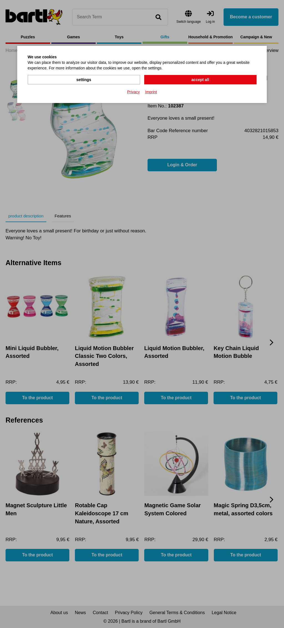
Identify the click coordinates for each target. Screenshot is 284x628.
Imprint (151, 92)
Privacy (133, 92)
